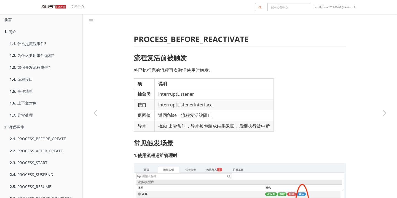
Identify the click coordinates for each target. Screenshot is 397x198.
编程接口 (21, 79)
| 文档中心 (75, 6)
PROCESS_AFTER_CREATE (36, 150)
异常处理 (21, 115)
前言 (8, 19)
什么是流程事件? (28, 43)
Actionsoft (350, 7)
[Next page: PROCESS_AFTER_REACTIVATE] (384, 113)
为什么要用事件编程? (32, 55)
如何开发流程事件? (30, 67)
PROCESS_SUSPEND (31, 174)
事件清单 (21, 91)
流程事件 (14, 127)
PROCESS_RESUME (30, 186)
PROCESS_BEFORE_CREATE (38, 138)
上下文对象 (23, 103)
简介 (10, 31)
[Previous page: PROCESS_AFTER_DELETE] (95, 113)
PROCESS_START (28, 162)
